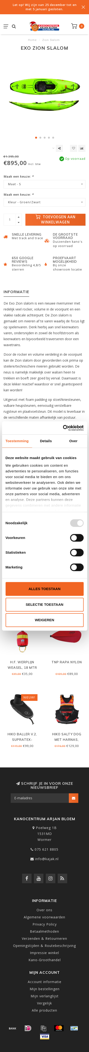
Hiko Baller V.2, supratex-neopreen (22, 739)
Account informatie (44, 981)
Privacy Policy (45, 924)
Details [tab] (46, 441)
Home (32, 40)
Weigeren (44, 620)
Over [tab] (73, 441)
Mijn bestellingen (45, 989)
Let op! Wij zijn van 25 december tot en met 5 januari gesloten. (45, 7)
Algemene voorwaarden (44, 917)
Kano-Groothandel (44, 960)
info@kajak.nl (47, 859)
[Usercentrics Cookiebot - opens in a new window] (63, 428)
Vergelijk (44, 1003)
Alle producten (44, 1010)
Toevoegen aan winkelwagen (55, 219)
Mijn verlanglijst (45, 996)
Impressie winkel (44, 952)
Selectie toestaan (44, 604)
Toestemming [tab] (17, 441)
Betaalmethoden (44, 931)
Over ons (44, 910)
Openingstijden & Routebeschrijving (44, 945)
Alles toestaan (44, 589)
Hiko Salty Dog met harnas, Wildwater (66, 739)
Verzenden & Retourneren (44, 938)
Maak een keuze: (19, 177)
